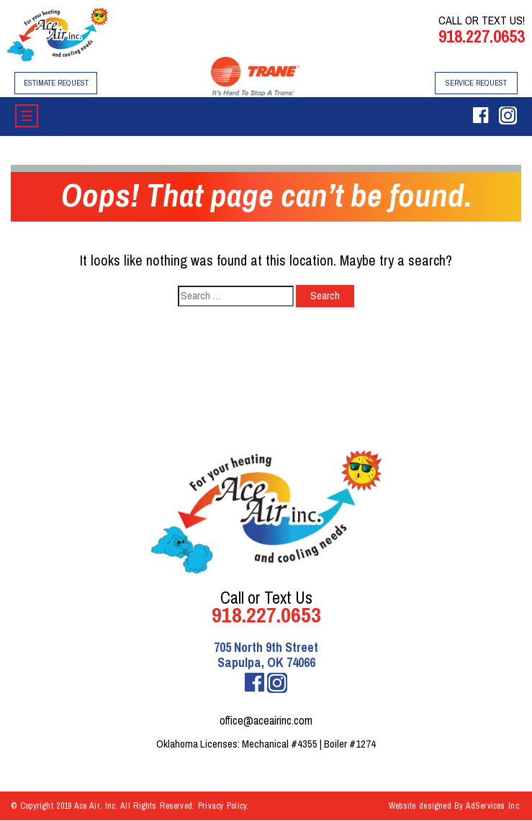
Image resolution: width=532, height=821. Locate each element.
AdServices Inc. (494, 806)
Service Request (476, 83)
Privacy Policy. (223, 806)
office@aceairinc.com (266, 720)
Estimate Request (56, 83)
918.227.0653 (481, 35)
